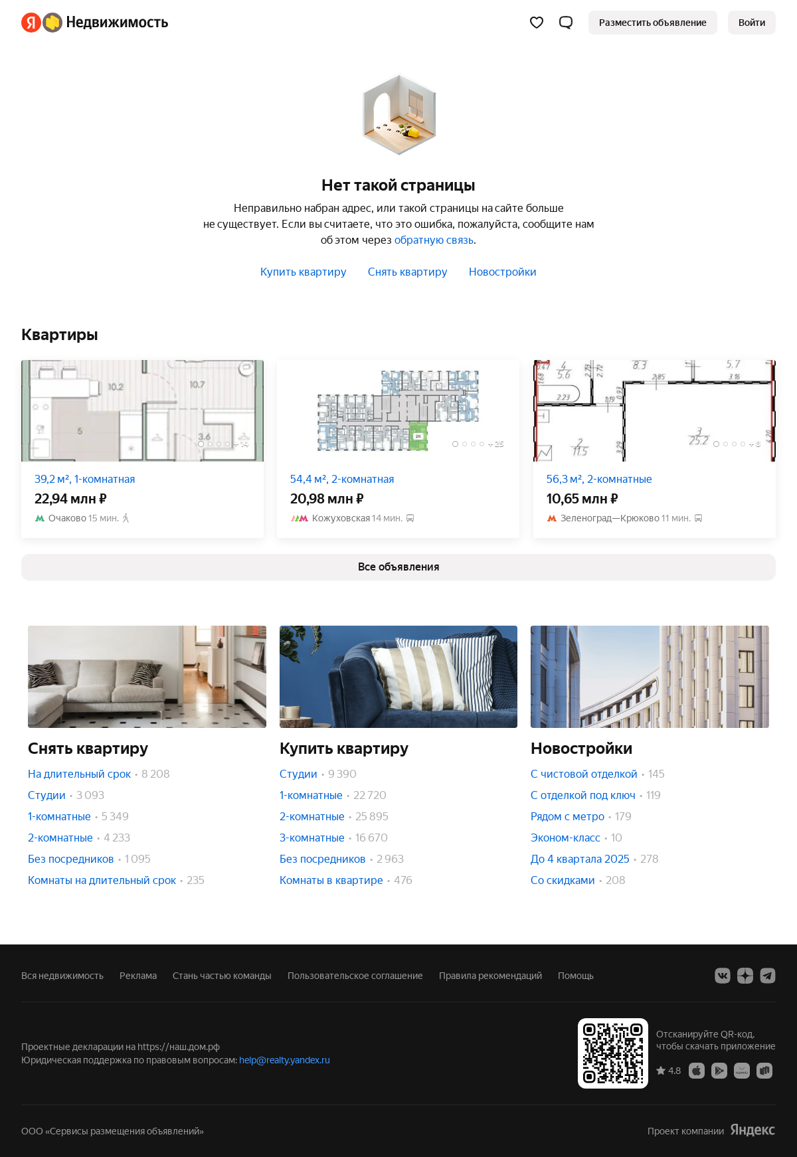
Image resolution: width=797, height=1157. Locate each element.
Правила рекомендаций (490, 975)
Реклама (138, 975)
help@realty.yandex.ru (284, 1060)
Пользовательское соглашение (355, 975)
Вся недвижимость (62, 975)
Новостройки (503, 272)
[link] (752, 23)
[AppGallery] (742, 1070)
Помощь (576, 975)
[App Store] (697, 1070)
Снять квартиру (408, 272)
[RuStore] (764, 1070)
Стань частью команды (222, 975)
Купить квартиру (303, 272)
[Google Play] (719, 1070)
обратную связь (434, 240)
